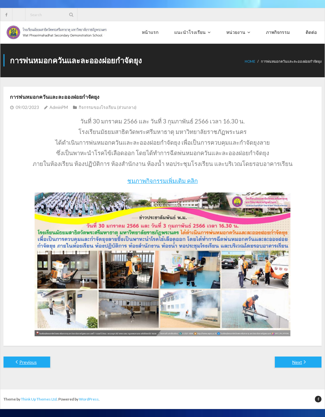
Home (250, 61)
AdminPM (59, 107)
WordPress (89, 399)
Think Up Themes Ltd (39, 399)
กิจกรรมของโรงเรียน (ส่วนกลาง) (107, 107)
